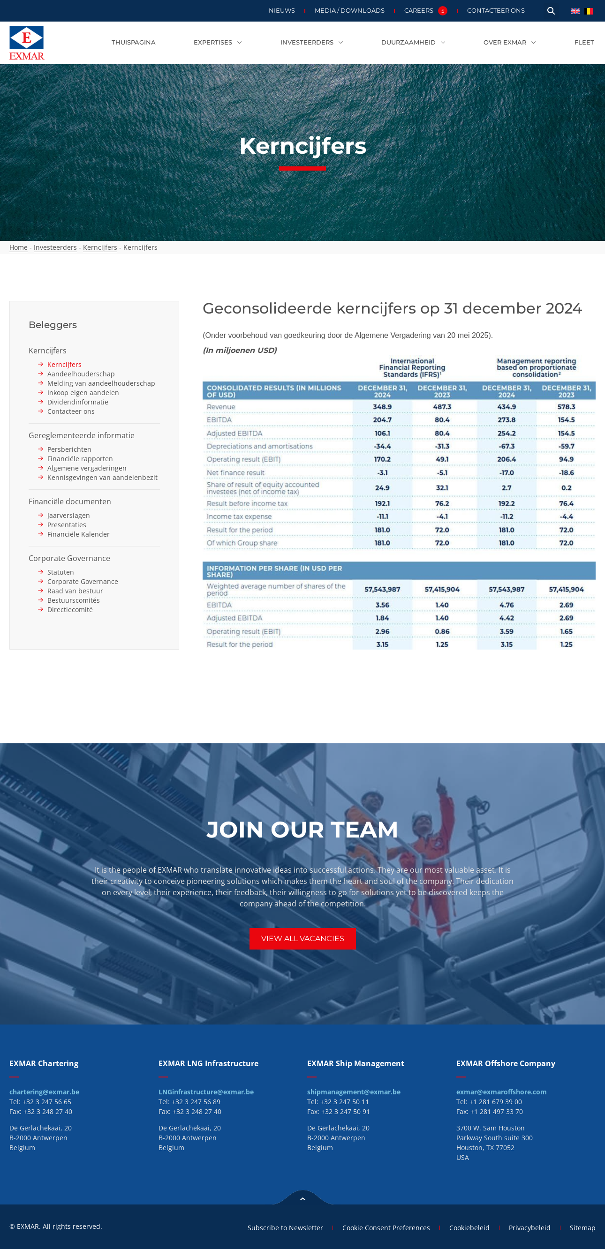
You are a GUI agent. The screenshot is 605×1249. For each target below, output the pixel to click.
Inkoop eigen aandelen (83, 392)
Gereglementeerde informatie (82, 435)
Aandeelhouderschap (81, 373)
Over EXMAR (510, 43)
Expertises (218, 43)
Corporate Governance (69, 558)
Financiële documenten (70, 501)
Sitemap (583, 1227)
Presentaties (66, 524)
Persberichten (69, 449)
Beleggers (53, 324)
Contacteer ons (496, 10)
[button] (551, 11)
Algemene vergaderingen (87, 468)
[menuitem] (575, 10)
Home (18, 247)
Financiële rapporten (80, 458)
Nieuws (282, 10)
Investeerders (311, 43)
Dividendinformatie (77, 401)
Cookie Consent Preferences (386, 1227)
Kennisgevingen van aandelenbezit (102, 477)
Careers (425, 10)
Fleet (584, 42)
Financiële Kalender (78, 534)
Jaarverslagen (68, 515)
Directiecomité (70, 609)
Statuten (60, 572)
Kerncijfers (100, 247)
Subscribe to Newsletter (285, 1227)
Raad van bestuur (75, 590)
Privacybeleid (530, 1227)
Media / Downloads (350, 10)
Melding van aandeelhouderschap (101, 383)
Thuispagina (134, 42)
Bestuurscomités (73, 600)
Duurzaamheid (413, 43)
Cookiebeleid (469, 1227)
